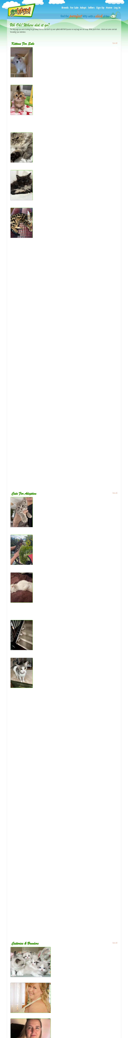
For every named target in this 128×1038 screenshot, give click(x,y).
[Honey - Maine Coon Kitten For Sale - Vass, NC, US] (27, 124)
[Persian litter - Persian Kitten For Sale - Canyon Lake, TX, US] (30, 455)
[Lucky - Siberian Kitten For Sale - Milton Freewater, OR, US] (30, 375)
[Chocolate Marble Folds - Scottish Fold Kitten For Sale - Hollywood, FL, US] (35, 464)
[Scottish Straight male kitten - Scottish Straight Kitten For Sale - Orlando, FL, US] (36, 276)
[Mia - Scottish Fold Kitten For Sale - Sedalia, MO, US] (28, 365)
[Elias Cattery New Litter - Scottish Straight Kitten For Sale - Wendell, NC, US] (35, 247)
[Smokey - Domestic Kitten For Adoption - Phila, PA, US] (28, 697)
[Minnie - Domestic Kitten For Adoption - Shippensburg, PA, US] (31, 746)
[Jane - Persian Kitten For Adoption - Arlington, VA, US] (28, 716)
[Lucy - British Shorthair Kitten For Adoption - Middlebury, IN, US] (21, 526)
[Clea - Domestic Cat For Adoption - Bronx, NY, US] (27, 885)
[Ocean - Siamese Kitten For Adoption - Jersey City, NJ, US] (29, 786)
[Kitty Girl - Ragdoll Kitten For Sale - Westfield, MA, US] (21, 199)
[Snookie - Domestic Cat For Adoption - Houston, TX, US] (29, 855)
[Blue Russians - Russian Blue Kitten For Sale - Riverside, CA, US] (31, 286)
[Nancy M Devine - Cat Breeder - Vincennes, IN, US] (30, 1012)
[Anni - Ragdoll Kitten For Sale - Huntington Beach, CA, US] (21, 76)
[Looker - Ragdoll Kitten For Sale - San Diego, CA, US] (27, 326)
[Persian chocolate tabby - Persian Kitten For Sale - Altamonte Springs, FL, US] (35, 257)
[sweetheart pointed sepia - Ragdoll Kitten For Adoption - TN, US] (31, 914)
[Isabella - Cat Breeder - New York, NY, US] (30, 976)
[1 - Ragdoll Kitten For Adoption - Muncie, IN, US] (21, 649)
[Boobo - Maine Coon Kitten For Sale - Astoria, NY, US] (28, 296)
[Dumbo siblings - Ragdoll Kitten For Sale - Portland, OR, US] (30, 415)
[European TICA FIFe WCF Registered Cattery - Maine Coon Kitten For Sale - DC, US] (37, 266)
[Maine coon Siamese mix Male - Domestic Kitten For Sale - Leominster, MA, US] (36, 385)
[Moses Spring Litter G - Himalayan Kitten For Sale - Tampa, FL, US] (32, 316)
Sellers (91, 7)
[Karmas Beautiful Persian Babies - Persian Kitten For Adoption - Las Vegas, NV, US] (37, 726)
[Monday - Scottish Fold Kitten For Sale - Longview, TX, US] (21, 114)
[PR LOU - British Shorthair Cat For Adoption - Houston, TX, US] (31, 865)
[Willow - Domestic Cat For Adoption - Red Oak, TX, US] (21, 687)
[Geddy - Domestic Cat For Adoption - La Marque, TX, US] (29, 796)
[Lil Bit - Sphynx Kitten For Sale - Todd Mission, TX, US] (28, 445)
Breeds (65, 7)
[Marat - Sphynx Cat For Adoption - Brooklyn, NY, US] (28, 845)
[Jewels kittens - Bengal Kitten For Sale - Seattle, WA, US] (29, 474)
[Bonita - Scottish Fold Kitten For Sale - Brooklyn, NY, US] (29, 425)
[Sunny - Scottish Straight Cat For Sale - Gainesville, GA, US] (29, 395)
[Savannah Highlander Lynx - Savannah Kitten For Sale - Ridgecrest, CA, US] (34, 405)
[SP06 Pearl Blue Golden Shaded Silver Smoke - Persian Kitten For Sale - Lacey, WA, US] (21, 161)
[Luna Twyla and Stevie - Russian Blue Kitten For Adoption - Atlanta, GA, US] (34, 611)
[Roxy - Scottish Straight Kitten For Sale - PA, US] (26, 306)
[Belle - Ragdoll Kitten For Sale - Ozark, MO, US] (26, 356)
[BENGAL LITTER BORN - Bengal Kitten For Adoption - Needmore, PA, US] (34, 706)
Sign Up (100, 7)
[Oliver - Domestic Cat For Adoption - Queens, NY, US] (28, 825)
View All (114, 43)
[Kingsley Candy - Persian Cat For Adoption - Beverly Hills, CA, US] (31, 924)
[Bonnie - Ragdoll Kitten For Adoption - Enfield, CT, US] (28, 904)
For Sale (74, 7)
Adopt (83, 7)
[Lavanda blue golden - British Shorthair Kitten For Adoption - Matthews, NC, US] (36, 815)
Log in (117, 7)
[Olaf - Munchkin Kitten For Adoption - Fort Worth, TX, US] (21, 601)
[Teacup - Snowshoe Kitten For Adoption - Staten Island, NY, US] (31, 835)
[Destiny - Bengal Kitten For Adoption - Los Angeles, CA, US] (29, 756)
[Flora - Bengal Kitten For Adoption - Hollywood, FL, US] (21, 564)
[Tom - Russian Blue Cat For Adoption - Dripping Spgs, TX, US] (30, 805)
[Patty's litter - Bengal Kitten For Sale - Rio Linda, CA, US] (28, 435)
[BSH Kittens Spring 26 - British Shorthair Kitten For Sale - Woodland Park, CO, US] (37, 346)
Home (109, 7)
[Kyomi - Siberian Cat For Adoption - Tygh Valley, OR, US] (28, 766)
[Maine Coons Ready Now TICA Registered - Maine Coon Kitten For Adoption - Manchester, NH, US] (43, 776)
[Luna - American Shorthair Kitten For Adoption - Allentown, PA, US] (32, 895)
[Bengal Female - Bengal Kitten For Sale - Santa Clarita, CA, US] (21, 237)
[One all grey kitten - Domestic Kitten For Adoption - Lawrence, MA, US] (33, 736)
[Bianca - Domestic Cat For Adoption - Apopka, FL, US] (28, 875)
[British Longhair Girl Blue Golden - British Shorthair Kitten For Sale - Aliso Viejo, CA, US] (38, 336)
